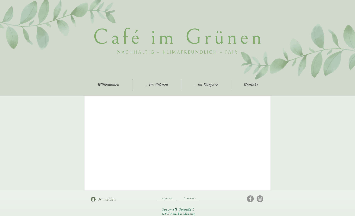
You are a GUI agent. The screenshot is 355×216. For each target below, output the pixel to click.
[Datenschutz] (189, 198)
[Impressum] (166, 198)
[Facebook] (250, 198)
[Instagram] (260, 198)
